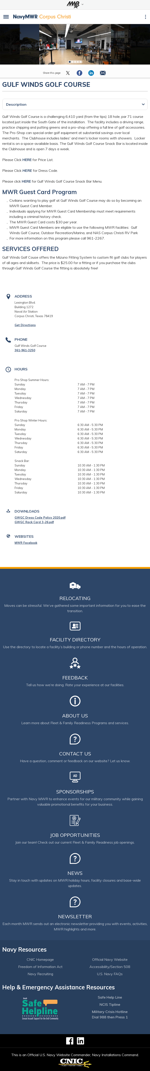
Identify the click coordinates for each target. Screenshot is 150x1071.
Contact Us (75, 754)
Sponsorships (75, 792)
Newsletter (75, 916)
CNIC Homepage (40, 959)
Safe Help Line (110, 997)
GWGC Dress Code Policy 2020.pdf (40, 517)
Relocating (75, 598)
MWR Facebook (26, 542)
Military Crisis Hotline (110, 1011)
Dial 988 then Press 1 (110, 1017)
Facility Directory (75, 639)
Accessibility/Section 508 (109, 966)
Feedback (75, 677)
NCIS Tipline (110, 1004)
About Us (75, 716)
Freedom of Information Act (40, 966)
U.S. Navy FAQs (110, 974)
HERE (27, 159)
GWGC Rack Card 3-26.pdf (34, 522)
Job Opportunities (75, 835)
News (75, 873)
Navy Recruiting (40, 974)
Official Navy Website (110, 959)
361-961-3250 (25, 350)
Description (16, 104)
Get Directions (25, 325)
